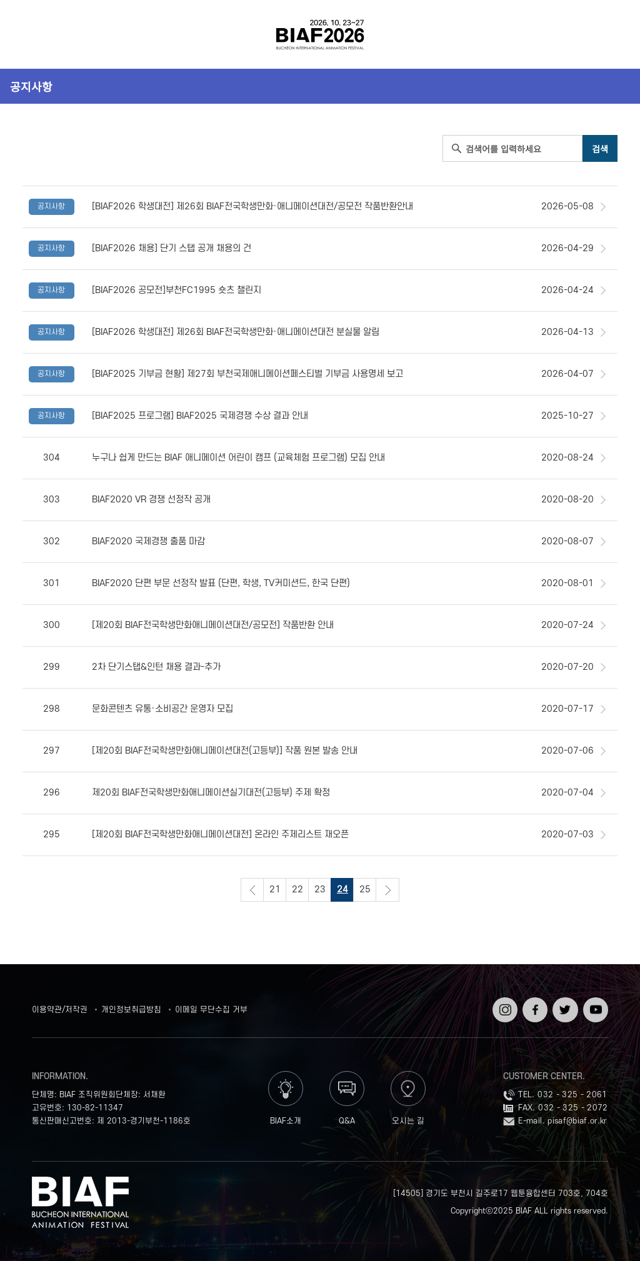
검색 (608, 34)
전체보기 (32, 34)
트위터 (563, 1001)
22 (297, 889)
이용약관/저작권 (60, 1009)
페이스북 (533, 1006)
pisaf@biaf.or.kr (578, 1121)
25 (365, 889)
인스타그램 (503, 1006)
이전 (252, 890)
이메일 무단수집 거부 (211, 1009)
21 (275, 889)
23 (320, 889)
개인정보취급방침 (131, 1009)
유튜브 (594, 1001)
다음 (387, 890)
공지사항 (31, 86)
